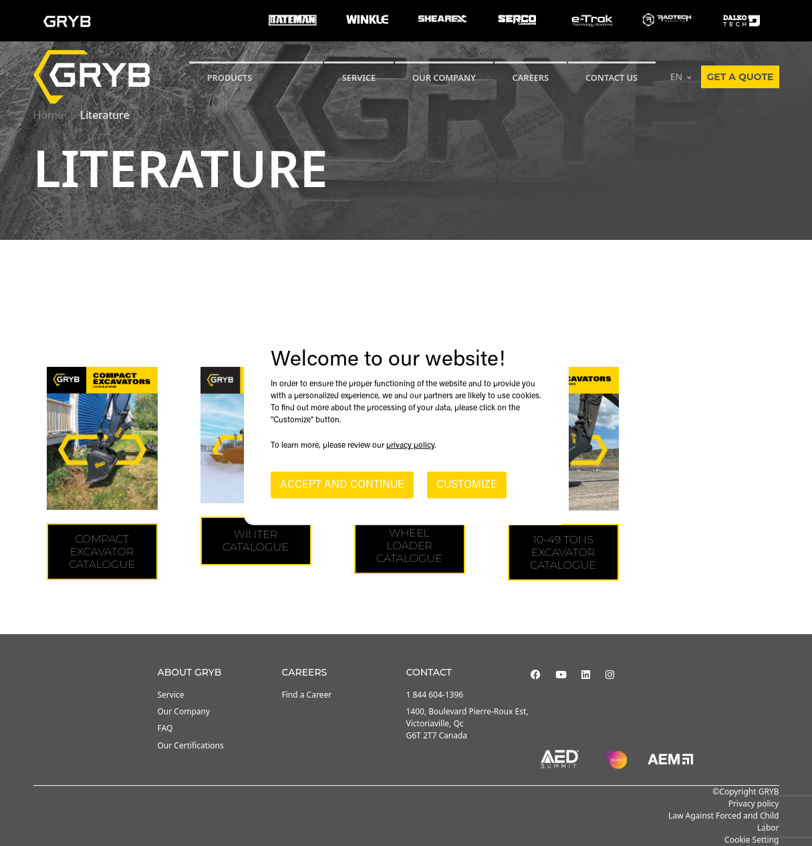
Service (171, 694)
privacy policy (410, 446)
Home (48, 115)
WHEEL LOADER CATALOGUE (409, 546)
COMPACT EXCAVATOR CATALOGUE (102, 552)
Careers (531, 78)
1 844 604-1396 (435, 694)
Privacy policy (753, 803)
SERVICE (359, 78)
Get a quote (739, 77)
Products (230, 78)
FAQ (165, 728)
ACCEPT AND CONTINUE (342, 485)
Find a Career (307, 694)
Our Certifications (191, 745)
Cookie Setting (751, 839)
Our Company (444, 78)
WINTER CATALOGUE (256, 540)
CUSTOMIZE (466, 485)
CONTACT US (611, 78)
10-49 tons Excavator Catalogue (563, 552)
